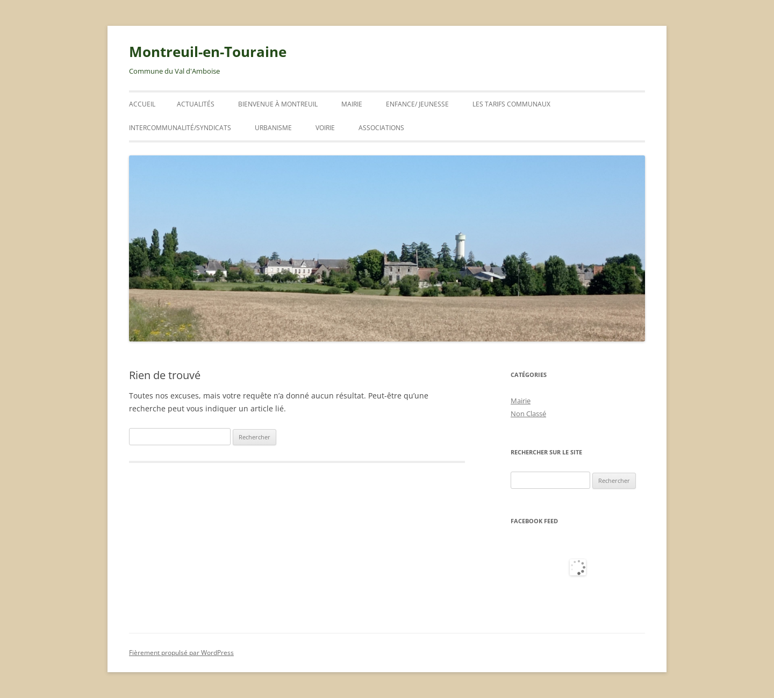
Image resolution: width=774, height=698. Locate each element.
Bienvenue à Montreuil (278, 104)
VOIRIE (325, 127)
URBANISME (273, 127)
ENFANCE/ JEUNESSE (417, 104)
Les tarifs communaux (511, 104)
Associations (381, 127)
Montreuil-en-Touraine (207, 51)
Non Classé (528, 413)
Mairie (351, 104)
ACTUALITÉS (195, 104)
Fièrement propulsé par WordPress (181, 652)
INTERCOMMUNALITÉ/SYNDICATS (180, 127)
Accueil (142, 104)
